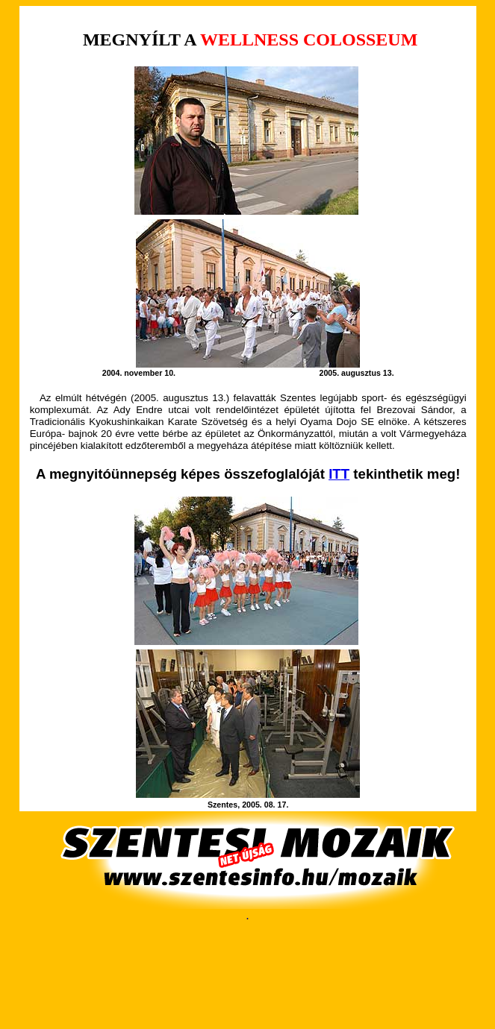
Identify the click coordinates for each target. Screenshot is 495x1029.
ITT (339, 474)
